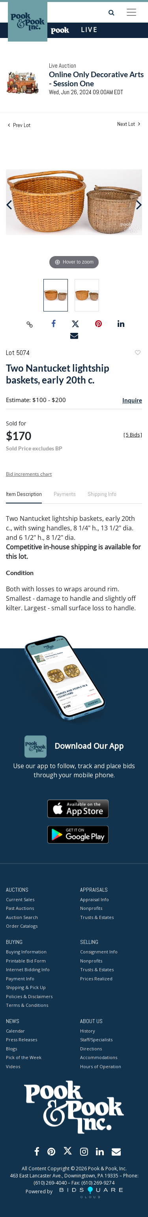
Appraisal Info (94, 899)
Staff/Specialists (96, 1040)
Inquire (132, 400)
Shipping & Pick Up (26, 988)
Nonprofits (91, 908)
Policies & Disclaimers (29, 996)
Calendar (15, 1031)
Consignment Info (99, 952)
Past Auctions (20, 908)
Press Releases (21, 1040)
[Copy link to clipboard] (29, 324)
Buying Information (26, 952)
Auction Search (22, 917)
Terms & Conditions (27, 1005)
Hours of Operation (100, 1066)
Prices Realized (96, 979)
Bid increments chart (29, 474)
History (87, 1031)
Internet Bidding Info (28, 970)
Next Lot (128, 124)
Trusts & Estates (97, 917)
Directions (91, 1049)
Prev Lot (19, 125)
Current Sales (20, 899)
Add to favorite (137, 353)
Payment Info (20, 979)
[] (133, 434)
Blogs (11, 1049)
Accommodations (98, 1058)
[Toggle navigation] (131, 12)
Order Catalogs (21, 926)
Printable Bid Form (26, 961)
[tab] (24, 497)
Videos (13, 1066)
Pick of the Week (23, 1058)
